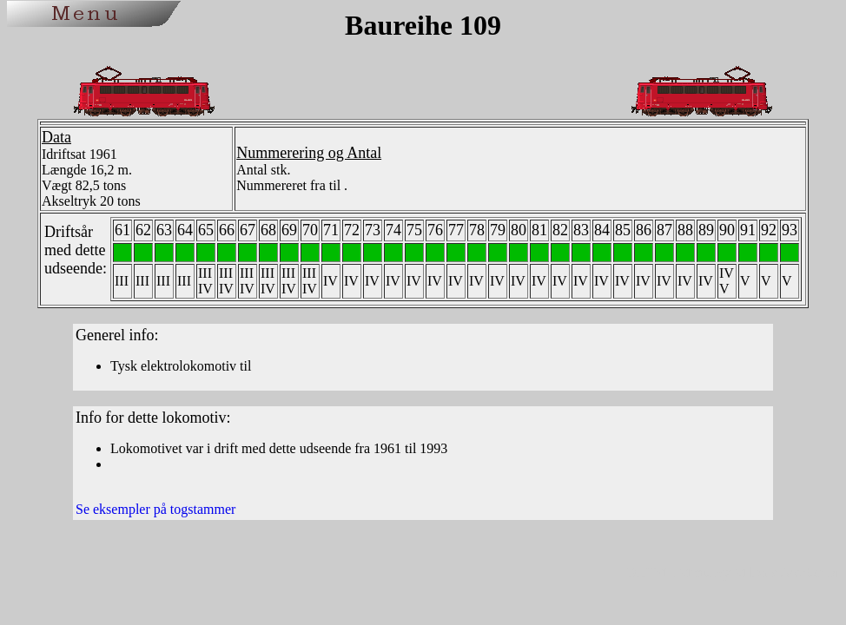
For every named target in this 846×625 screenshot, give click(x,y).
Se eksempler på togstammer (155, 509)
